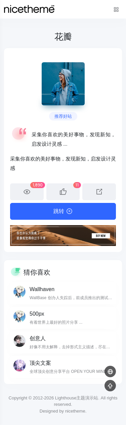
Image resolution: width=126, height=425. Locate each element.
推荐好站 (63, 116)
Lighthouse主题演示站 (76, 397)
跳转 (62, 211)
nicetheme (75, 411)
